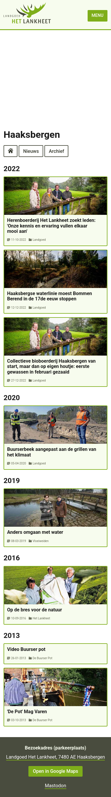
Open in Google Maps (55, 771)
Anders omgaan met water (35, 532)
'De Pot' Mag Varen (27, 711)
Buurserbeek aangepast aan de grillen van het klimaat (51, 451)
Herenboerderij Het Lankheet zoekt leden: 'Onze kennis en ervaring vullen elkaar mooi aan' (51, 225)
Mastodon (55, 785)
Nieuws (31, 151)
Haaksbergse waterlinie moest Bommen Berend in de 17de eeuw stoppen (49, 296)
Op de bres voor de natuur (34, 610)
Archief (56, 151)
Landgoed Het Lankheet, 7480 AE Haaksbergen (55, 757)
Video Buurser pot (26, 649)
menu (97, 15)
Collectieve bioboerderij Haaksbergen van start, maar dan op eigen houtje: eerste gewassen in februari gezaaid (51, 366)
